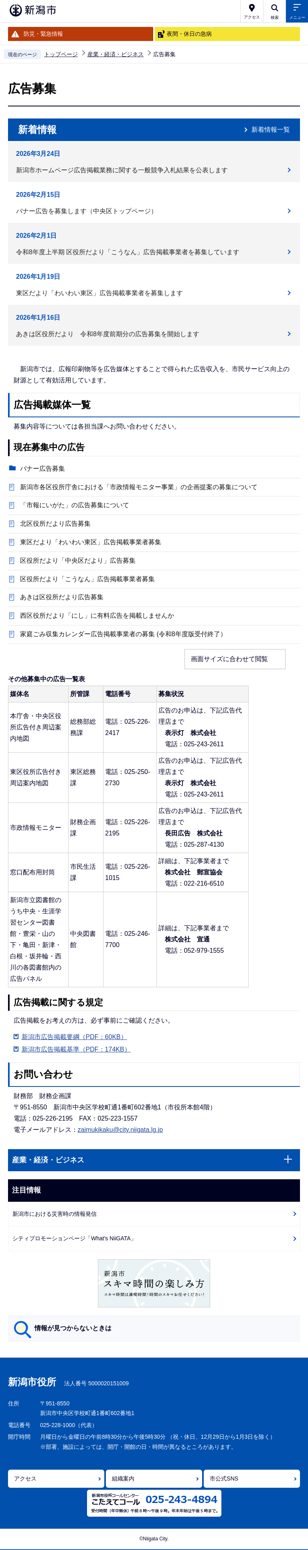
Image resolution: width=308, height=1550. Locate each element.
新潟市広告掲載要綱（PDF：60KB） (74, 1036)
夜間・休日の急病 (189, 34)
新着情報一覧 (270, 129)
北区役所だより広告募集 (55, 523)
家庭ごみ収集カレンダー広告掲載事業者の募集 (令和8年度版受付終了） (123, 634)
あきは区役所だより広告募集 (65, 597)
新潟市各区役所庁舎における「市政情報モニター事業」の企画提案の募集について (138, 487)
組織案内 (123, 1478)
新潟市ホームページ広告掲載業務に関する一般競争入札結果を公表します (122, 170)
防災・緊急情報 (43, 34)
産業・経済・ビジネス (115, 54)
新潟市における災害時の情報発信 (54, 1214)
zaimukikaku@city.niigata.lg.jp (120, 1129)
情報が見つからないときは (72, 1328)
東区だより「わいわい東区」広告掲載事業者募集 (90, 542)
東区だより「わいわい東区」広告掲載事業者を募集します (99, 293)
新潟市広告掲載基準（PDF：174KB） (76, 1049)
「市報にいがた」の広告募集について (74, 505)
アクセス (25, 1478)
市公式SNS (224, 1478)
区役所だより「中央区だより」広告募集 (78, 560)
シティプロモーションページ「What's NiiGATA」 (74, 1238)
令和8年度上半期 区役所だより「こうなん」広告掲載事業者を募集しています (127, 252)
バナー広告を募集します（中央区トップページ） (86, 211)
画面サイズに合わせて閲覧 (229, 659)
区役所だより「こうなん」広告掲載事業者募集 (87, 579)
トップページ (61, 54)
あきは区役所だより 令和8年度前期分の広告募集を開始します (107, 334)
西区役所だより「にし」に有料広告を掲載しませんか (97, 615)
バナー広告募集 (42, 468)
